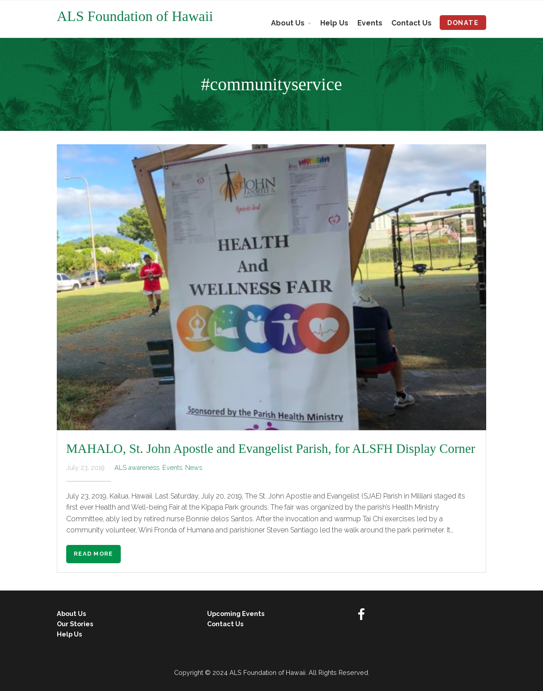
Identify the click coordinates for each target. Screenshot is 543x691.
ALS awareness (137, 467)
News (193, 467)
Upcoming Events (235, 613)
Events (369, 23)
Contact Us (411, 23)
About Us (288, 23)
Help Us (334, 23)
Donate (463, 22)
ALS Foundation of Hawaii (135, 16)
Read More (93, 553)
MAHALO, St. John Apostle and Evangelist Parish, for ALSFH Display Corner (270, 448)
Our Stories (75, 624)
